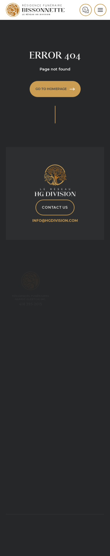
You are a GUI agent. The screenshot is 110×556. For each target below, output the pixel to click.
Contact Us (55, 207)
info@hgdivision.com (55, 221)
